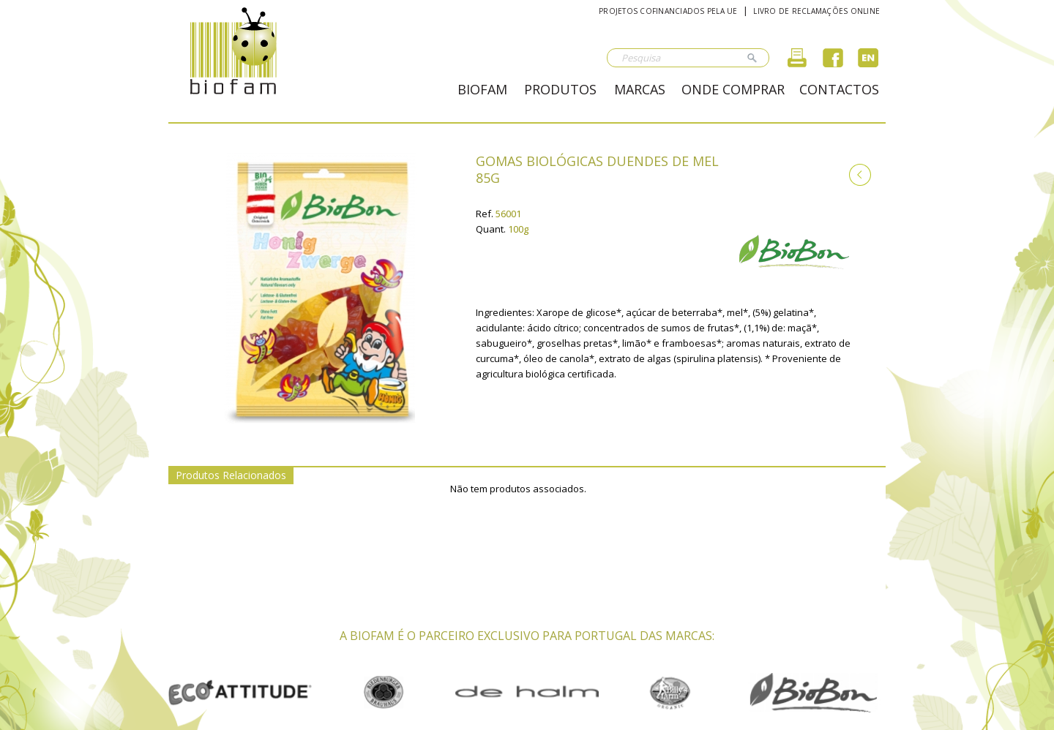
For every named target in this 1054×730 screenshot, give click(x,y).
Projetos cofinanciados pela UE (668, 11)
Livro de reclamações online (816, 11)
